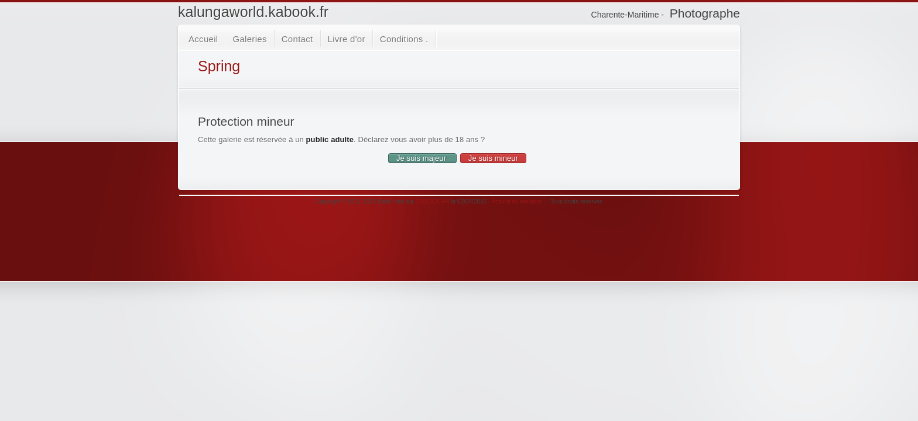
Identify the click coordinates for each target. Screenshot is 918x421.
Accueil (203, 39)
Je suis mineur (493, 158)
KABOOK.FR (432, 201)
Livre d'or (346, 39)
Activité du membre (517, 201)
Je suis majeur (422, 158)
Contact (297, 39)
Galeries (249, 39)
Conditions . (404, 39)
